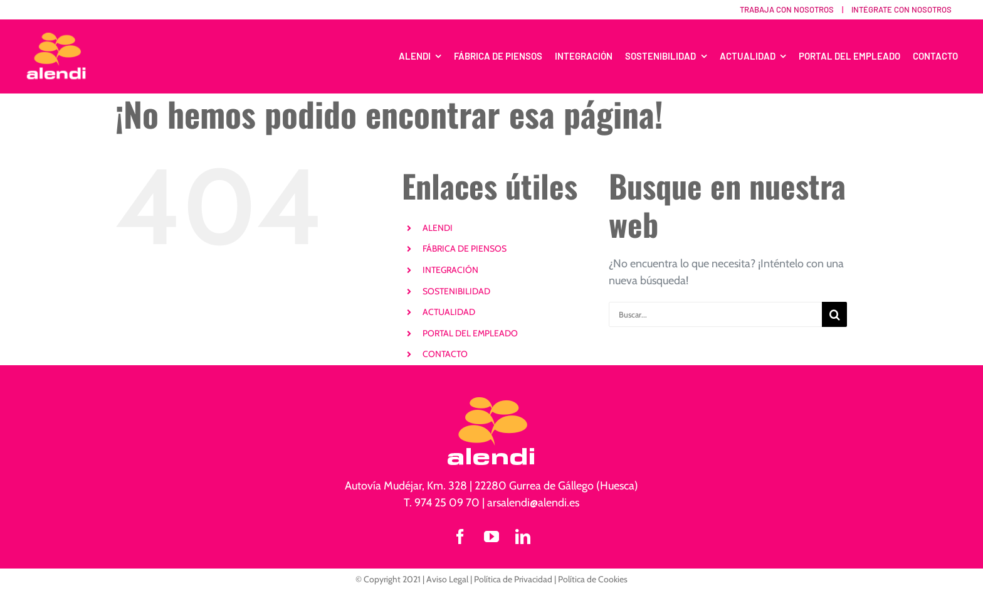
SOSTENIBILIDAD (456, 291)
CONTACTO (445, 354)
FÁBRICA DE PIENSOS (465, 248)
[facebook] (460, 536)
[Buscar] (834, 314)
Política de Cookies (593, 579)
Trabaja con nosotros (787, 9)
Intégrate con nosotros (901, 9)
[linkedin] (522, 536)
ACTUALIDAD (449, 312)
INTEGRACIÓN (450, 269)
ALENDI (438, 227)
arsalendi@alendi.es (533, 503)
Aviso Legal (447, 579)
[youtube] (491, 536)
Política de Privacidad (513, 579)
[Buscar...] (715, 314)
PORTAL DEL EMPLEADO (470, 333)
